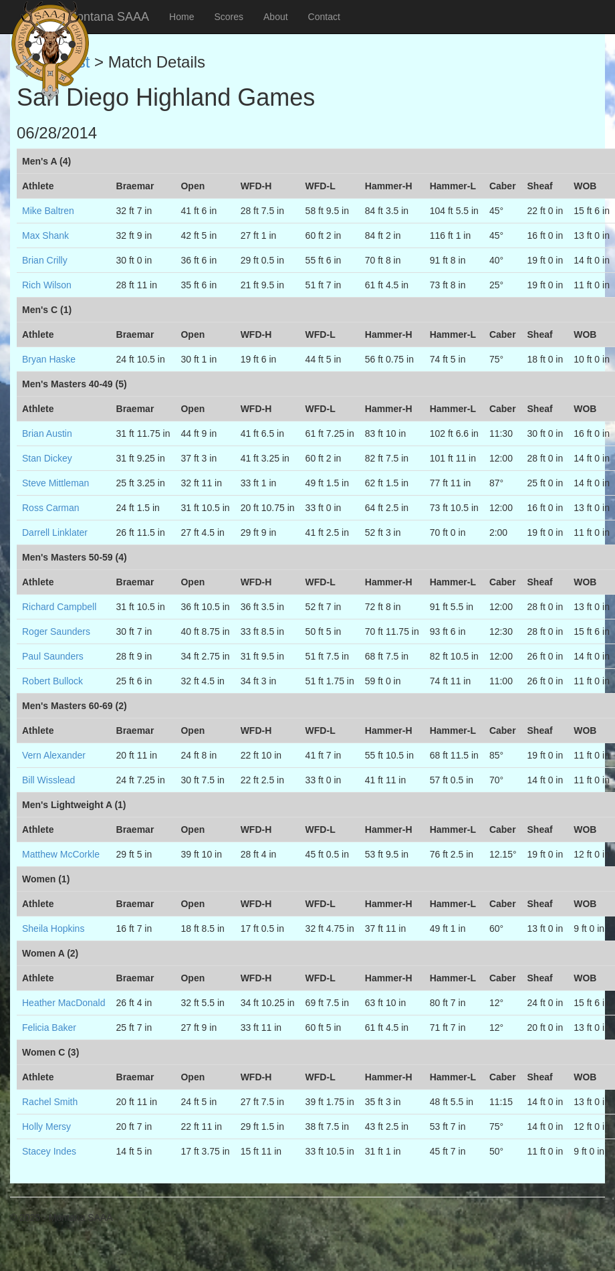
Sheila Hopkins (53, 928)
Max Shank (45, 235)
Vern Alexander (54, 755)
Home (181, 16)
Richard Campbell (59, 606)
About (275, 16)
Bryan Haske (49, 359)
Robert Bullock (52, 681)
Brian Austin (47, 433)
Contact (324, 16)
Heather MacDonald (64, 1002)
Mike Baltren (48, 210)
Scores (228, 16)
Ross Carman (51, 507)
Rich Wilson (47, 285)
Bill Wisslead (48, 780)
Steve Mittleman (55, 483)
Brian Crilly (45, 260)
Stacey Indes (49, 1151)
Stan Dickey (47, 458)
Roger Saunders (56, 631)
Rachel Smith (50, 1101)
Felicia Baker (49, 1027)
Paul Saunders (53, 656)
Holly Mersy (46, 1126)
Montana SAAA (108, 16)
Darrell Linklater (55, 532)
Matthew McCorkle (61, 854)
